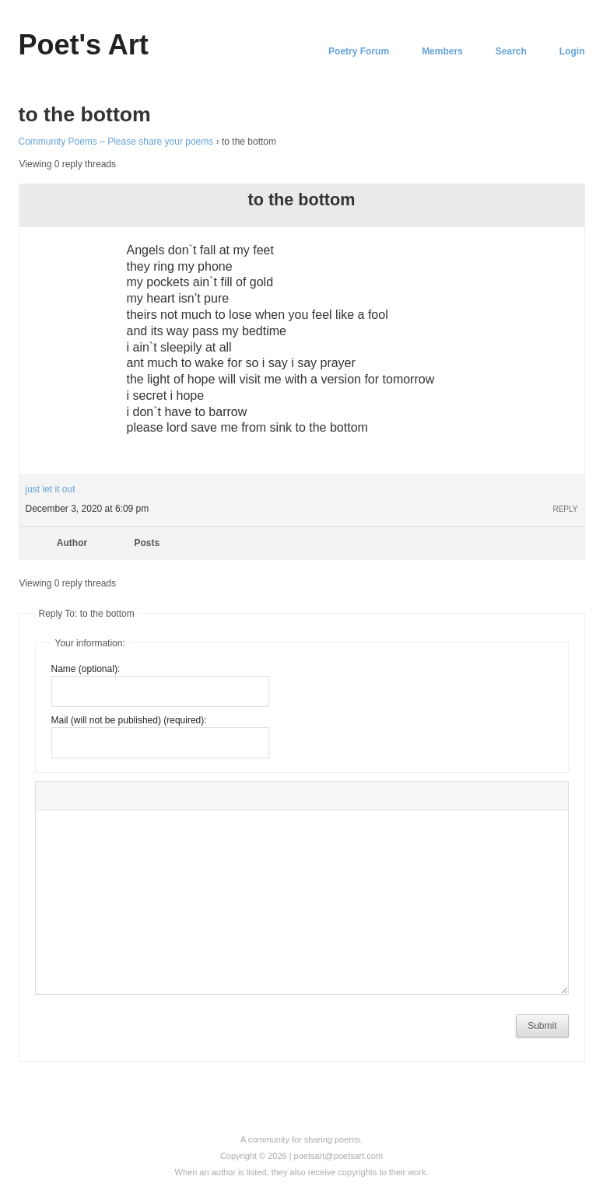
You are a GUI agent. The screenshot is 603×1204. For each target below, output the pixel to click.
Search (511, 51)
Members (442, 51)
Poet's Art (84, 45)
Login (572, 51)
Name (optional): (86, 669)
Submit (542, 1025)
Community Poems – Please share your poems (116, 141)
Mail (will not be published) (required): (129, 720)
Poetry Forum (358, 51)
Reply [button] (564, 509)
